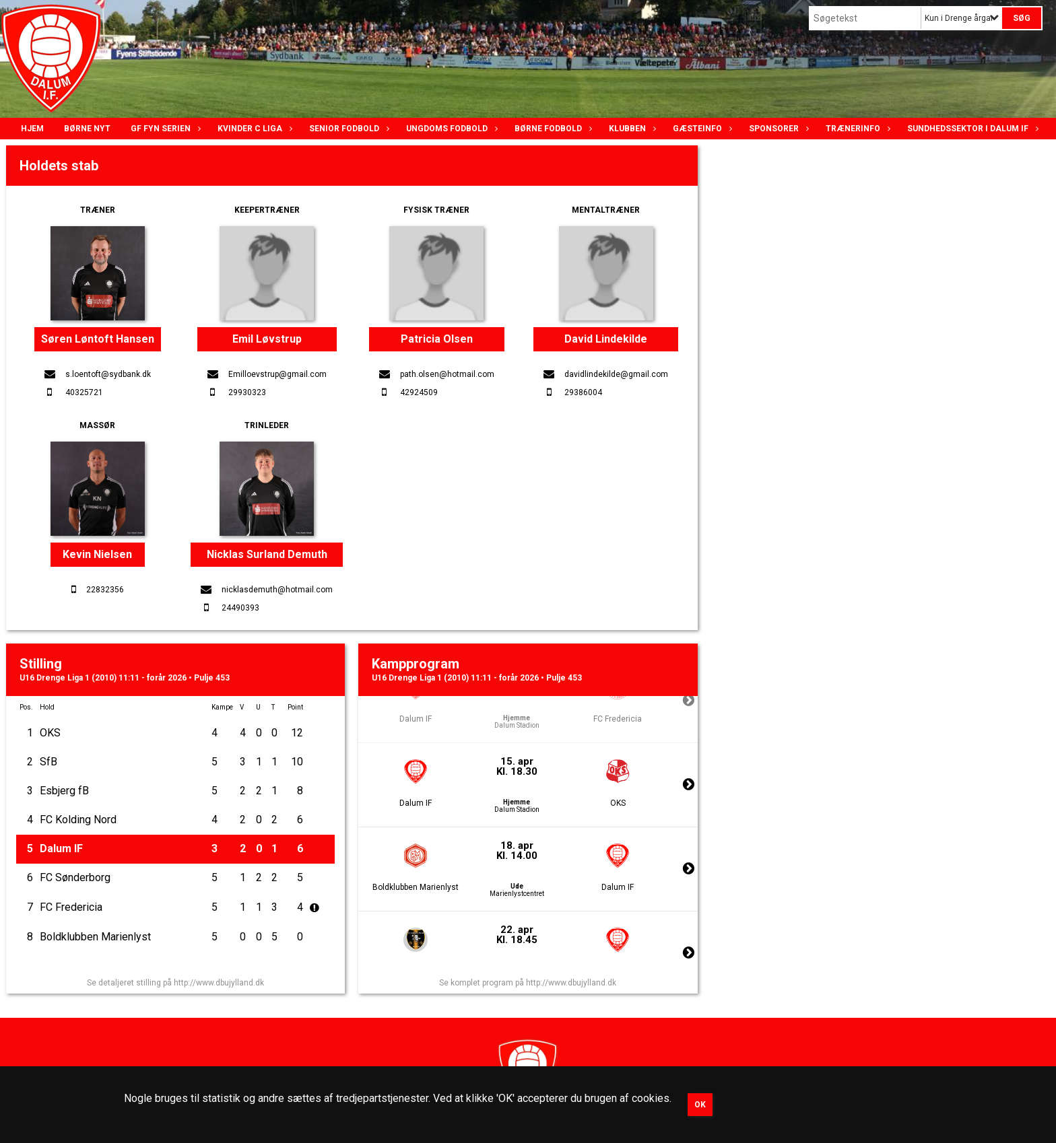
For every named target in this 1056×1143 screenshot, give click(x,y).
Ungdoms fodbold (450, 128)
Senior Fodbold (347, 128)
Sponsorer (777, 128)
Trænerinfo (856, 128)
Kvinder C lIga (253, 128)
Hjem (32, 128)
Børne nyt (87, 128)
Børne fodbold (552, 128)
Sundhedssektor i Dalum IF (971, 128)
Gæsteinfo (701, 128)
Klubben (631, 128)
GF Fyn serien (164, 128)
